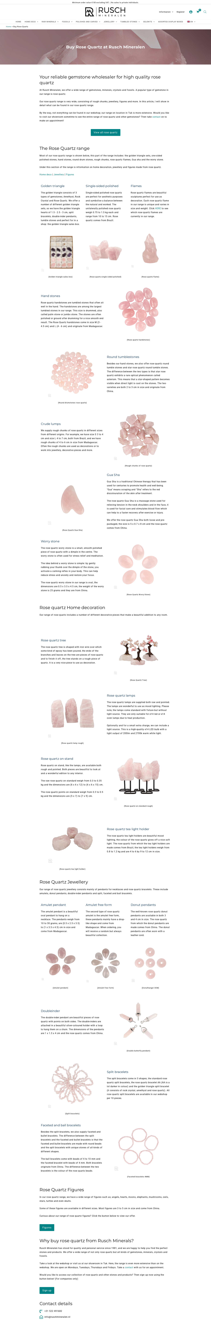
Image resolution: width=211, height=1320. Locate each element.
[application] (172, 11)
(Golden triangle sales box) (60, 277)
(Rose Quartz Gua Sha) (72, 530)
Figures (70, 174)
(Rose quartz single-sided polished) (105, 277)
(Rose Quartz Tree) (138, 680)
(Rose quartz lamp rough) (72, 743)
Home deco (46, 174)
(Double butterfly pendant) (138, 1051)
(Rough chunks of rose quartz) (138, 466)
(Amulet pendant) (60, 988)
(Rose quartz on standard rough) (138, 806)
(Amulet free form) (105, 988)
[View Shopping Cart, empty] (198, 12)
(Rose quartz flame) (150, 277)
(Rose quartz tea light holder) (72, 869)
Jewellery (59, 174)
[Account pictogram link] (190, 12)
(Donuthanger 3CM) (150, 988)
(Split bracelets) (72, 1114)
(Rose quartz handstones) (138, 340)
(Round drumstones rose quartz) (72, 403)
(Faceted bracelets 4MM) (138, 1177)
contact (156, 117)
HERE (158, 208)
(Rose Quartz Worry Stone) (138, 594)
